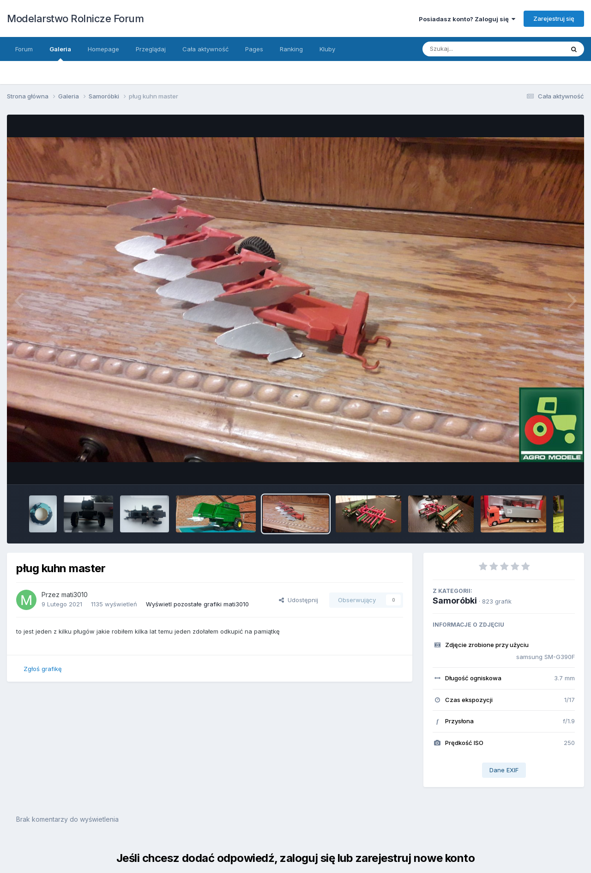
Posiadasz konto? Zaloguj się (467, 19)
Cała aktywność (205, 49)
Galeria (60, 53)
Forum (24, 49)
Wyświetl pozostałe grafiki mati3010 (197, 604)
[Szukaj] (484, 49)
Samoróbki (455, 600)
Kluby (327, 49)
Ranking (291, 49)
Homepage (103, 49)
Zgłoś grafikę (43, 668)
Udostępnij (298, 600)
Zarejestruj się (553, 18)
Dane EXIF (504, 770)
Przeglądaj (151, 49)
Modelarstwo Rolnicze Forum (75, 18)
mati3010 (74, 594)
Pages (254, 49)
